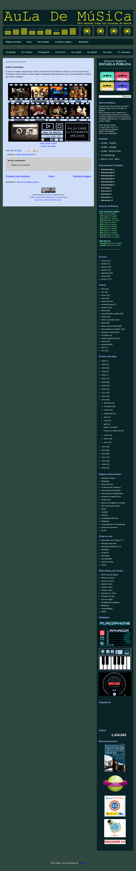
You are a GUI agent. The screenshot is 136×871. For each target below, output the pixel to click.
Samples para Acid (108, 543)
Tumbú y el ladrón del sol (113, 431)
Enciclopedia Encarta (109, 518)
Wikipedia (105, 521)
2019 (104, 386)
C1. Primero (26, 52)
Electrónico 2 (107, 200)
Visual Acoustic (107, 562)
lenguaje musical (108, 332)
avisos (103, 295)
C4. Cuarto (76, 52)
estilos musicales (108, 320)
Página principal (13, 42)
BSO (103, 289)
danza (103, 310)
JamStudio (105, 556)
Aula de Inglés (107, 599)
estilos (18, 154)
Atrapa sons (106, 500)
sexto (103, 276)
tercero (32, 154)
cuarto (103, 261)
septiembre (108, 413)
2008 (104, 468)
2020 (104, 382)
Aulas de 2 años (107, 581)
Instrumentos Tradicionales (112, 493)
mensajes (105, 335)
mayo (106, 420)
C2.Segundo (43, 52)
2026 (104, 361)
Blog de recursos (108, 578)
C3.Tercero (60, 52)
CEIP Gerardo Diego (109, 575)
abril (106, 424)
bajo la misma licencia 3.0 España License (48, 200)
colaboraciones (107, 304)
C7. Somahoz (124, 52)
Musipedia (105, 481)
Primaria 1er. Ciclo (108, 593)
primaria (25, 154)
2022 (104, 375)
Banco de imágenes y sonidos (113, 503)
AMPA (103, 612)
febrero (107, 439)
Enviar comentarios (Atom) (28, 182)
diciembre (108, 403)
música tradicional (108, 338)
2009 (104, 464)
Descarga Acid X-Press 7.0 (112, 540)
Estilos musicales (110, 427)
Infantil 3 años (106, 584)
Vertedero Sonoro (108, 478)
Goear (103, 509)
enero (106, 442)
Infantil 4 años (106, 587)
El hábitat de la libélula (110, 602)
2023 (104, 371)
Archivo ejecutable (48, 146)
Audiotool (105, 553)
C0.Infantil (10, 52)
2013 (104, 450)
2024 (104, 368)
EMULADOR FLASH (48, 143)
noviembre (108, 406)
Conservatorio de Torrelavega (113, 524)
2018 (104, 389)
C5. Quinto (92, 52)
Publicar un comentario (20, 165)
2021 (104, 378)
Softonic (104, 515)
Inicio (51, 176)
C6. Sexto (107, 52)
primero (104, 267)
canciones (105, 301)
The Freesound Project (110, 506)
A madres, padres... (64, 42)
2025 (104, 364)
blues (103, 298)
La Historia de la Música (111, 487)
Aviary (103, 565)
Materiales (83, 42)
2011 (104, 457)
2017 (104, 393)
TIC (102, 292)
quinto (103, 270)
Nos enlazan (43, 42)
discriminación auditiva (110, 314)
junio (106, 417)
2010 (104, 461)
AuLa (29, 42)
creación (104, 307)
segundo (104, 273)
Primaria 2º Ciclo (108, 596)
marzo (107, 435)
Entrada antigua (82, 176)
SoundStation (106, 559)
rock (103, 351)
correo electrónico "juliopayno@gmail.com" (115, 118)
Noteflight (105, 550)
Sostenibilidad (106, 609)
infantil (103, 264)
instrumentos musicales (110, 329)
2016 (104, 396)
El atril (103, 530)
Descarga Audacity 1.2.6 (111, 546)
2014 (104, 447)
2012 (104, 454)
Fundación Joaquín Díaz (111, 497)
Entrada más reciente (18, 176)
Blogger (82, 863)
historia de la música (109, 326)
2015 (104, 400)
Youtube (104, 512)
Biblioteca (105, 605)
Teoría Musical (107, 484)
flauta (103, 323)
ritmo (103, 347)
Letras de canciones (109, 527)
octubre (107, 410)
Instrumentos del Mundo (111, 490)
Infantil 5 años (106, 590)
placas (103, 341)
